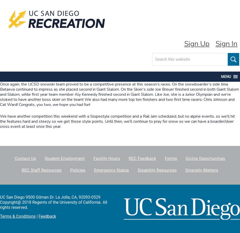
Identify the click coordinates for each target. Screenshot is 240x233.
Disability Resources (157, 170)
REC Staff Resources (41, 170)
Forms (171, 158)
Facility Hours (107, 158)
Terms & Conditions (18, 216)
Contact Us (25, 158)
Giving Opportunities (205, 158)
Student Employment (65, 158)
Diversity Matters (201, 170)
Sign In (226, 44)
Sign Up (196, 44)
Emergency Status (111, 170)
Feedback (47, 216)
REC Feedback (142, 158)
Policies (78, 170)
